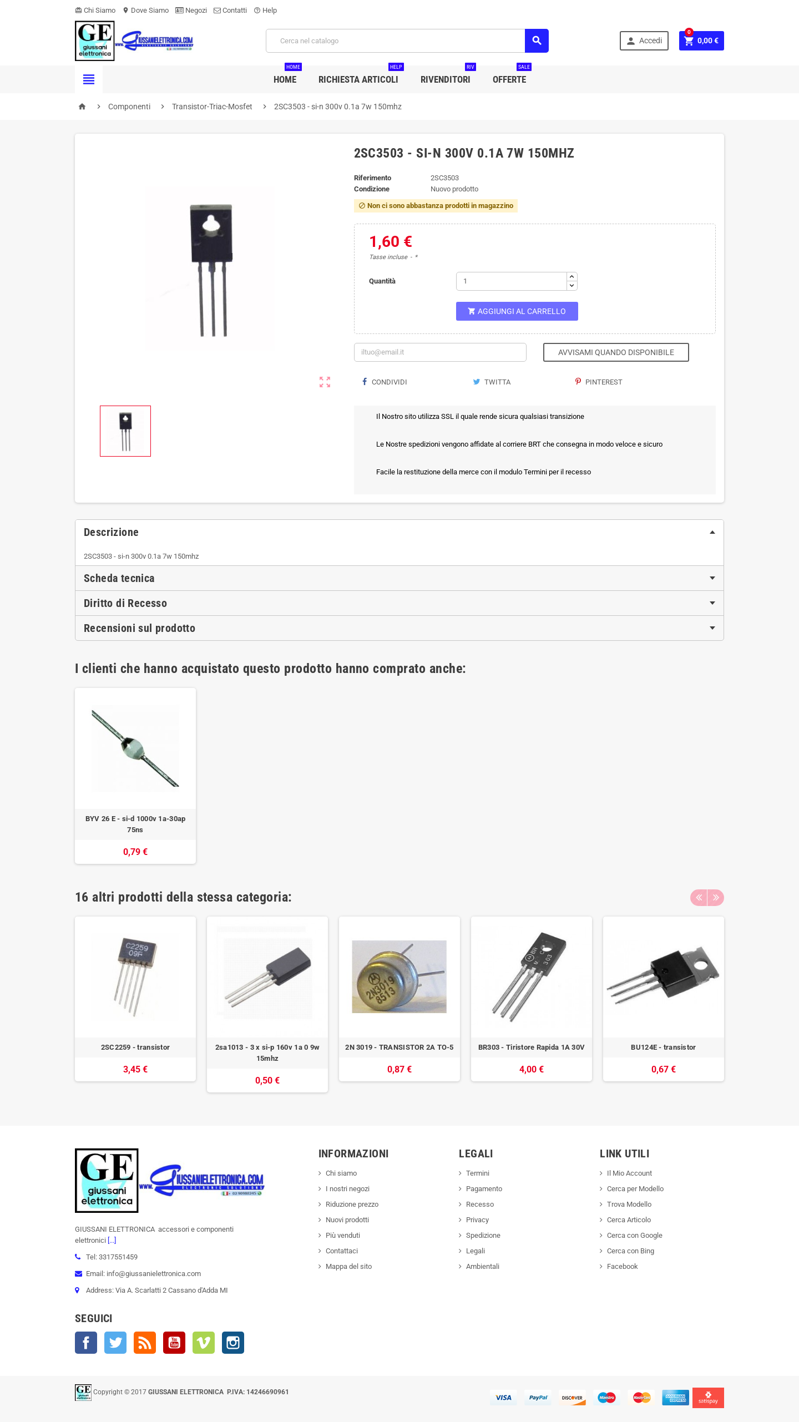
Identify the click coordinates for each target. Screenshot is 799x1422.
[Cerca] (407, 41)
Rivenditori (448, 75)
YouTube (174, 1343)
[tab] (399, 532)
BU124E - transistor (663, 1047)
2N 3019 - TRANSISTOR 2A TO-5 (399, 1047)
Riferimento (372, 178)
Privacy (477, 1220)
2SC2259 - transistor (135, 1047)
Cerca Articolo (629, 1220)
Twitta (491, 382)
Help (265, 10)
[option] (135, 776)
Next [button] (715, 897)
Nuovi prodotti (347, 1220)
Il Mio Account (629, 1173)
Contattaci (342, 1251)
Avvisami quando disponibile (616, 352)
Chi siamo (341, 1173)
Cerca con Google (635, 1235)
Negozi (191, 10)
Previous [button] (698, 897)
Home (288, 75)
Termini (477, 1173)
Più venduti (343, 1235)
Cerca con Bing (630, 1251)
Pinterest (599, 382)
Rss (145, 1343)
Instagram (233, 1343)
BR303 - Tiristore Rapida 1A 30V (531, 1047)
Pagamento (484, 1189)
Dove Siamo (145, 10)
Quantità (382, 281)
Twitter (115, 1343)
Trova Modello (629, 1204)
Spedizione (483, 1235)
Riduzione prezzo (352, 1204)
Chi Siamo (95, 10)
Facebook (86, 1343)
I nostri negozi (348, 1189)
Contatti (230, 10)
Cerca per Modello (635, 1189)
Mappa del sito (349, 1266)
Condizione (372, 189)
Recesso (480, 1204)
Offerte (512, 75)
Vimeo (204, 1343)
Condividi (384, 382)
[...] (111, 1240)
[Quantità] (511, 281)
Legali (475, 1251)
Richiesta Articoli (361, 75)
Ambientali (482, 1266)
